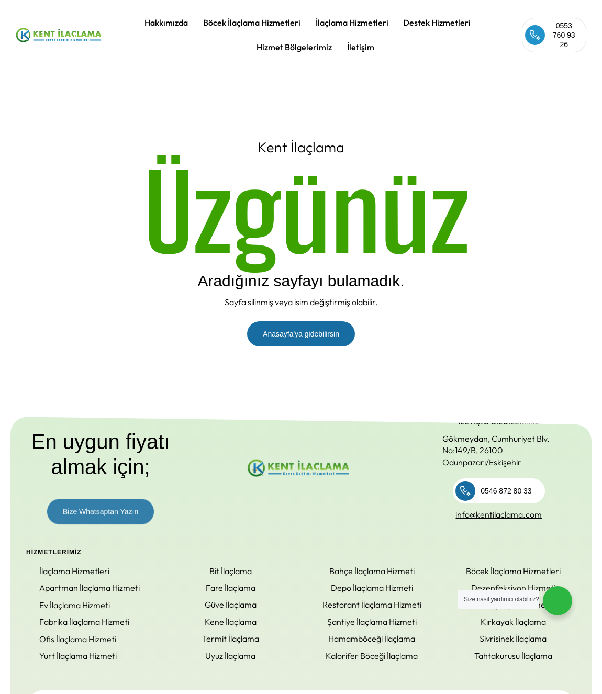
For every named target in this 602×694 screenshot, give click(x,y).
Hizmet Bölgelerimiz (294, 47)
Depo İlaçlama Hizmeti (372, 588)
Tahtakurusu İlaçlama (513, 656)
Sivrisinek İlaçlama (513, 638)
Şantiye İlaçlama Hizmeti (372, 622)
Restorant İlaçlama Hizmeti (371, 604)
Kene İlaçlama (231, 622)
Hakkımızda (166, 22)
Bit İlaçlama (230, 571)
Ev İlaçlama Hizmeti (74, 605)
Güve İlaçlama (231, 604)
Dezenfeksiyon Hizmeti (513, 588)
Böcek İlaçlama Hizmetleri (251, 22)
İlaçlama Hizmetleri (352, 22)
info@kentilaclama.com (498, 514)
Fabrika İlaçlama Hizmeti (84, 622)
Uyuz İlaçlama (230, 656)
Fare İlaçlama (230, 588)
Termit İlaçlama (230, 638)
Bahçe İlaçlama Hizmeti (372, 571)
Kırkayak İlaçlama (513, 622)
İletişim (360, 47)
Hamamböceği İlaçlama (371, 638)
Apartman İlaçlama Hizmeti (89, 588)
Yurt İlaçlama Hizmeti (78, 656)
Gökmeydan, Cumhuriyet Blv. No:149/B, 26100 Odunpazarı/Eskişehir (496, 450)
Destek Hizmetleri (437, 22)
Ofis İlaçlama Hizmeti (77, 639)
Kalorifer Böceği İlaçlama (372, 656)
